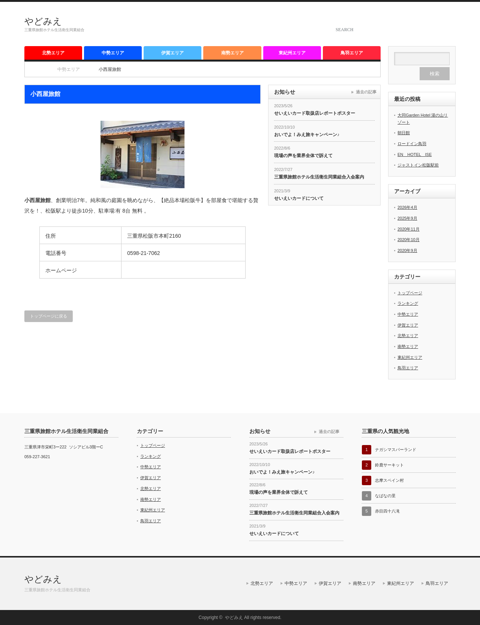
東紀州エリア (292, 52)
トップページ (410, 293)
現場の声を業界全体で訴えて (303, 155)
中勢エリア (113, 52)
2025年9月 (407, 218)
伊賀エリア (172, 52)
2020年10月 (409, 239)
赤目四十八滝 (387, 511)
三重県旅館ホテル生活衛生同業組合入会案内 (319, 177)
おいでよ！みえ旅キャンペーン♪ (306, 134)
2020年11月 (409, 229)
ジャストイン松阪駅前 (418, 165)
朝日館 (404, 132)
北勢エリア (53, 52)
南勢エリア (232, 52)
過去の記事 (366, 92)
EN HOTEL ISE (415, 154)
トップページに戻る (48, 316)
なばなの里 (385, 495)
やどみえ (43, 21)
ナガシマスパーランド (395, 449)
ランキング (408, 303)
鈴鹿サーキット (389, 465)
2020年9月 (407, 250)
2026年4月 (407, 207)
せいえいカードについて (299, 198)
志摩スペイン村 (389, 480)
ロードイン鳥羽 (412, 143)
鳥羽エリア (351, 52)
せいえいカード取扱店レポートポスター (314, 113)
